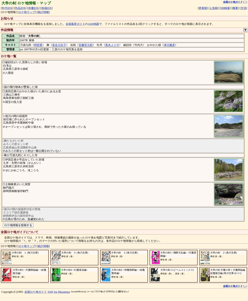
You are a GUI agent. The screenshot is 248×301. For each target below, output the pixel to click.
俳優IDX (33, 8)
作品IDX (20, 8)
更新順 (203, 8)
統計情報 (43, 12)
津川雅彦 (169, 45)
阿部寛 (38, 45)
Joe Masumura (62, 291)
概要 (235, 8)
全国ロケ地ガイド (35, 291)
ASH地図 (93, 23)
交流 (243, 8)
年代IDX (7, 8)
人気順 (213, 8)
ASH (50, 291)
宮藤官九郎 (86, 45)
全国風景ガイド (75, 23)
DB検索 (225, 8)
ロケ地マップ (26, 12)
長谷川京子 (59, 45)
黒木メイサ (112, 45)
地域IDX (46, 8)
